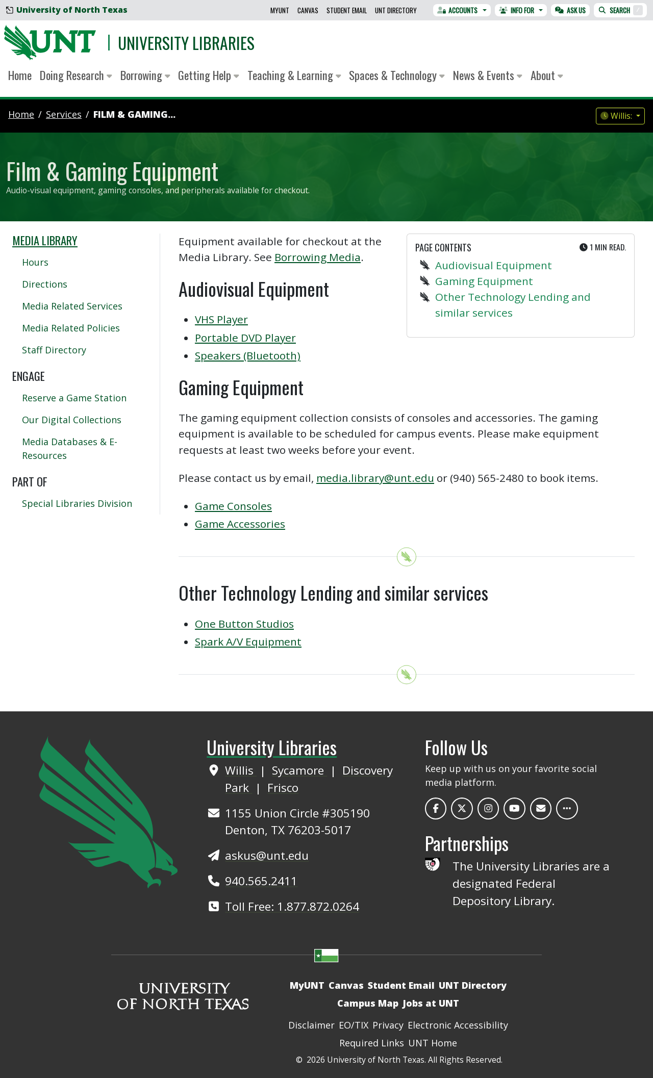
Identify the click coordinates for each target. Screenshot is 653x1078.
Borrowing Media (317, 257)
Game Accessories (240, 524)
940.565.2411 (261, 881)
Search (620, 10)
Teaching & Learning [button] (294, 75)
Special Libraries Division (77, 503)
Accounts (457, 10)
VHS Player (221, 319)
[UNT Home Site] (108, 811)
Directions (44, 284)
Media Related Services (72, 306)
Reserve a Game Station (74, 398)
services (64, 114)
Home (20, 75)
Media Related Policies (71, 328)
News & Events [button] (487, 75)
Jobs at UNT (431, 1003)
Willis (241, 770)
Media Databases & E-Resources (69, 448)
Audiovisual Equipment (493, 265)
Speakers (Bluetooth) (247, 355)
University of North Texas (67, 9)
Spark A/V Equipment (248, 641)
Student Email (346, 10)
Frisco (282, 787)
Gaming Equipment (484, 281)
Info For (516, 10)
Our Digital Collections (71, 420)
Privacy (388, 1025)
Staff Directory (54, 350)
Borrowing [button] (145, 75)
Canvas (307, 10)
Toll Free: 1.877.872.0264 (292, 906)
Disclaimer (311, 1025)
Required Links (371, 1043)
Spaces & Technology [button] (397, 75)
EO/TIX (353, 1025)
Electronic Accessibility (458, 1025)
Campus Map (367, 1003)
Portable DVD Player (245, 337)
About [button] (547, 75)
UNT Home (432, 1043)
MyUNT (279, 10)
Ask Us (570, 10)
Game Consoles (233, 506)
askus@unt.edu (267, 855)
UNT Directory (396, 10)
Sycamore (299, 770)
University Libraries (186, 43)
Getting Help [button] (208, 75)
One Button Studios (244, 624)
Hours (35, 262)
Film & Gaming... (134, 114)
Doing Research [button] (76, 75)
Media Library (45, 240)
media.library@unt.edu (375, 478)
